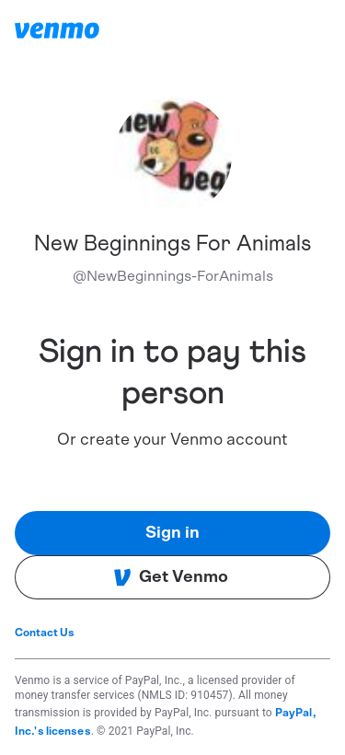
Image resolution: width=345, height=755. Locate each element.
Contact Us (45, 632)
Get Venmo (170, 577)
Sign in (172, 533)
